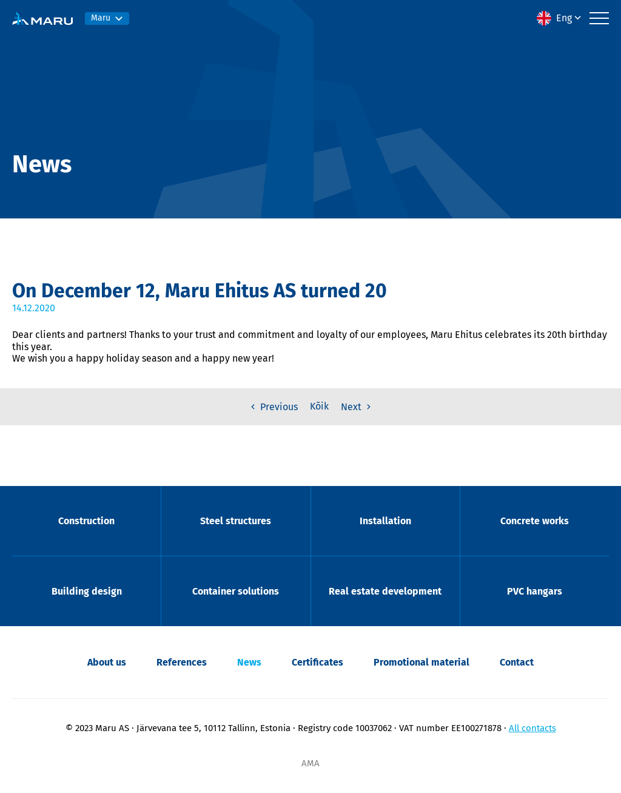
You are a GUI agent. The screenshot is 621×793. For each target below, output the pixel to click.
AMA (310, 763)
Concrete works (534, 521)
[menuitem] (560, 18)
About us (106, 662)
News (249, 662)
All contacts (532, 728)
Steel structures (235, 521)
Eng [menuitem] (564, 18)
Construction (86, 521)
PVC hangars (534, 591)
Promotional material (421, 662)
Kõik (319, 406)
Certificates (317, 662)
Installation (385, 521)
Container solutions (235, 591)
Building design (87, 591)
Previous (273, 407)
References (181, 662)
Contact (517, 662)
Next (357, 407)
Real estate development (385, 591)
